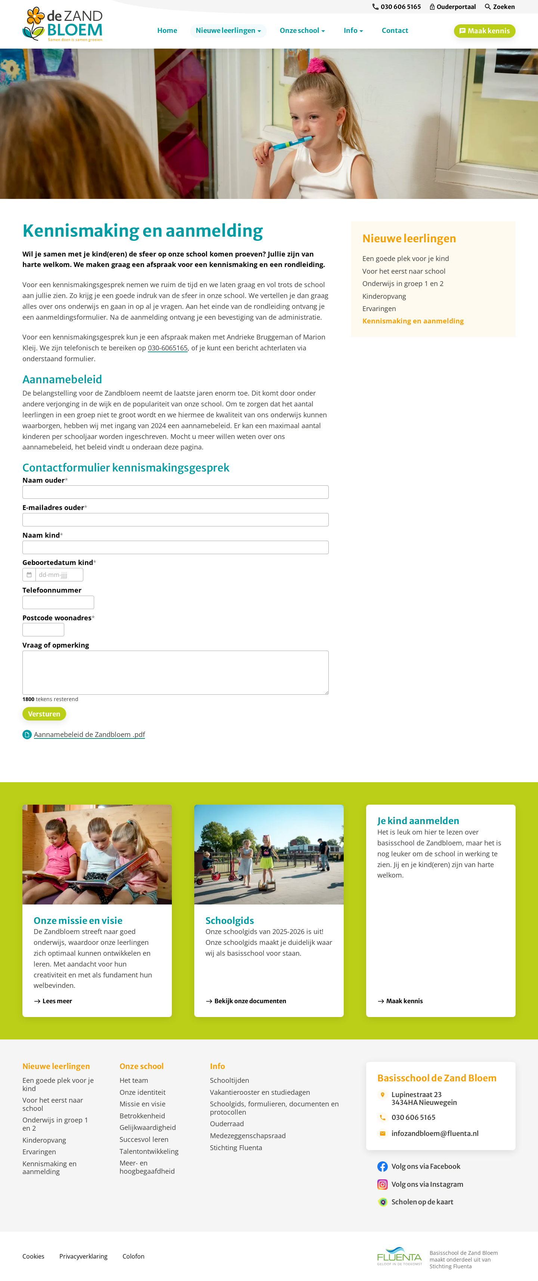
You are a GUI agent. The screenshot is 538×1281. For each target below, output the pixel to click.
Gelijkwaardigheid (148, 1127)
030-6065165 (168, 347)
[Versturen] (44, 714)
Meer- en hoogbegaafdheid (147, 1167)
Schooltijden (229, 1080)
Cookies (33, 1256)
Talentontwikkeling (149, 1151)
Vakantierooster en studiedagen (260, 1092)
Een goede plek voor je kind (58, 1084)
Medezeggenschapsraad (248, 1135)
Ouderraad (227, 1123)
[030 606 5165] (397, 7)
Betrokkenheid (142, 1115)
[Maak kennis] (485, 31)
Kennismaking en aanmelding (49, 1167)
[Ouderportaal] (453, 7)
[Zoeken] (500, 7)
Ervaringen (39, 1151)
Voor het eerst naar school (52, 1104)
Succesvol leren (144, 1139)
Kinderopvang (44, 1140)
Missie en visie (143, 1103)
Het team (134, 1080)
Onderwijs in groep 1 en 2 (55, 1124)
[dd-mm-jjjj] (59, 574)
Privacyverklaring (83, 1256)
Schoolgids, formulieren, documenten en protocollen (274, 1107)
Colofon (134, 1256)
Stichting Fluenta (236, 1147)
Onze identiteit (143, 1092)
